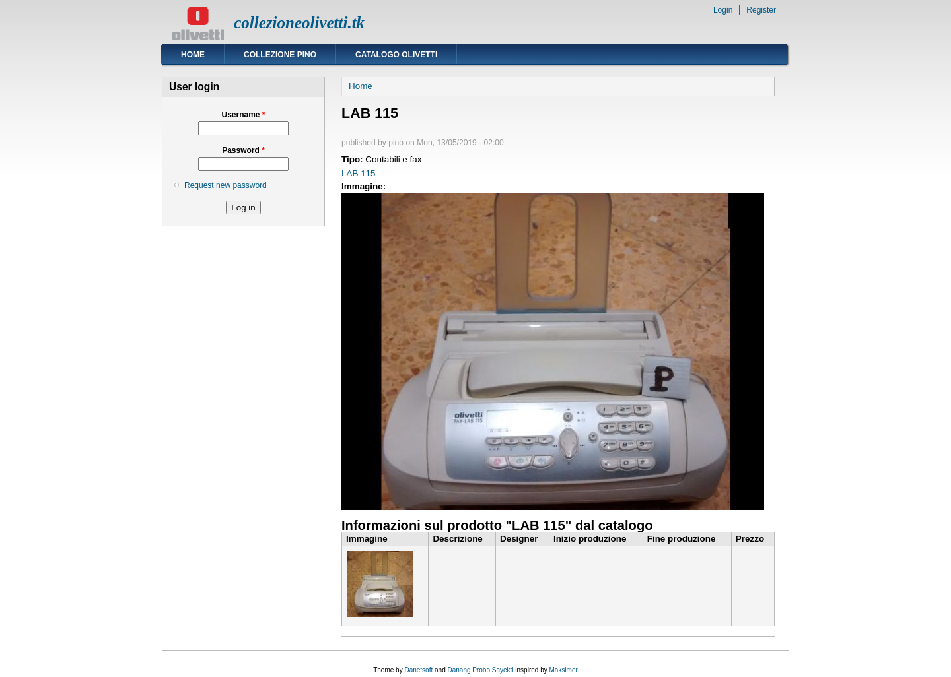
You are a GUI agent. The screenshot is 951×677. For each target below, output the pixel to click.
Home (193, 54)
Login (722, 10)
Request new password (225, 185)
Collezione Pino (280, 54)
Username (243, 114)
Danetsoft (418, 670)
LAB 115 (358, 173)
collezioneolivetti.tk (299, 23)
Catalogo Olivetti (396, 54)
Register (761, 10)
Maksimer (563, 670)
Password (243, 150)
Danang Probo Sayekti (480, 670)
